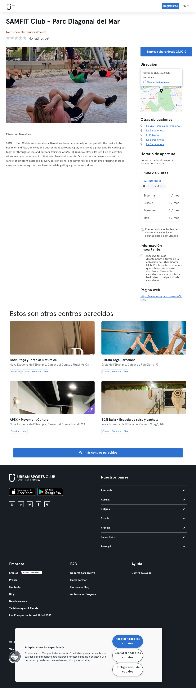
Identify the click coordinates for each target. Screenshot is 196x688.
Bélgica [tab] (143, 509)
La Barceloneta (155, 130)
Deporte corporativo (82, 573)
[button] (15, 656)
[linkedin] (21, 504)
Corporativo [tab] (152, 186)
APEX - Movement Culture (29, 419)
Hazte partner (78, 580)
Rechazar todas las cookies (127, 655)
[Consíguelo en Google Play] (50, 492)
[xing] (47, 504)
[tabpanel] (161, 207)
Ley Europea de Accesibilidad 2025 (30, 615)
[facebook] (38, 504)
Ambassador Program (83, 594)
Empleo (13, 573)
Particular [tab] (153, 180)
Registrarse (170, 6)
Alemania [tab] (143, 490)
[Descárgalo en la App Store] (22, 492)
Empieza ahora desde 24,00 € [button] (166, 51)
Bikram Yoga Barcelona (118, 360)
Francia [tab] (143, 528)
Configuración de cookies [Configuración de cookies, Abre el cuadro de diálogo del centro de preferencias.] (128, 669)
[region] (88, 655)
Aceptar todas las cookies (128, 641)
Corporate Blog (79, 587)
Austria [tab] (143, 499)
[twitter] (30, 504)
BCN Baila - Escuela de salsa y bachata (129, 419)
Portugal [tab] (143, 546)
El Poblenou (153, 135)
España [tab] (143, 518)
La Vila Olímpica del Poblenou (163, 126)
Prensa (13, 580)
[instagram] (12, 504)
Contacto (14, 587)
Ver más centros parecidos (98, 452)
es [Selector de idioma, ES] (185, 6)
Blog (12, 594)
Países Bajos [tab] (143, 537)
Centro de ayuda (141, 573)
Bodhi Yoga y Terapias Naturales (33, 360)
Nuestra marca (18, 601)
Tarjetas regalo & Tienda (23, 608)
